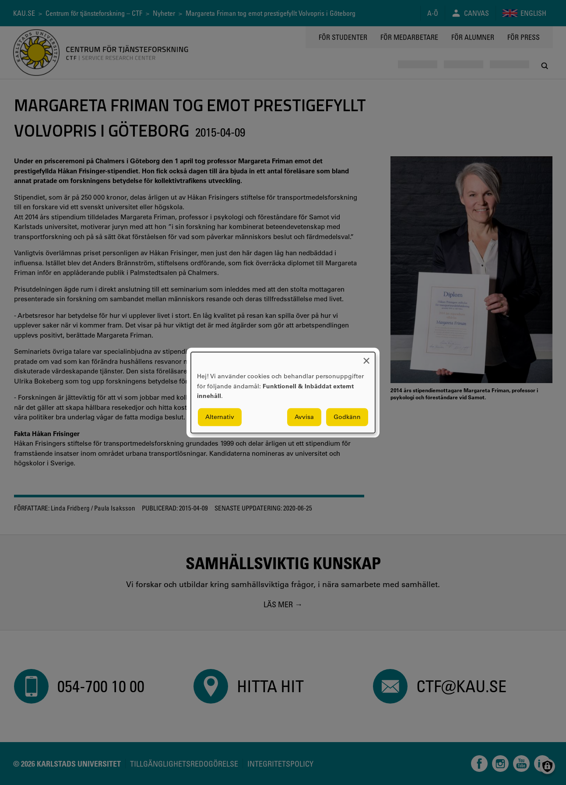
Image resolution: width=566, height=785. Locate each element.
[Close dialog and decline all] (366, 357)
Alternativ (219, 417)
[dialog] (283, 392)
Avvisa (304, 417)
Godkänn (347, 417)
